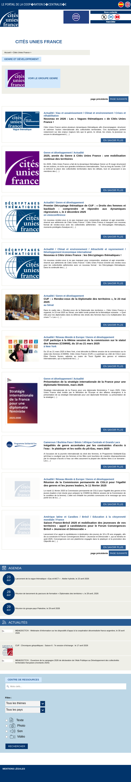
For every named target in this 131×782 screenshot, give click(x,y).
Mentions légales (14, 768)
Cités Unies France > (22, 52)
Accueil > (8, 52)
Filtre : (8, 697)
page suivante (118, 99)
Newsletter (110, 22)
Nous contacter (110, 12)
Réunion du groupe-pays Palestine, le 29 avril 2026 (31, 609)
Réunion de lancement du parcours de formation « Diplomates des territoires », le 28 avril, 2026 (50, 594)
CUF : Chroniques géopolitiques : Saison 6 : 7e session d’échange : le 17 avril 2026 (45, 650)
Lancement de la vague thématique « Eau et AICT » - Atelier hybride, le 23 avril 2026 (46, 579)
